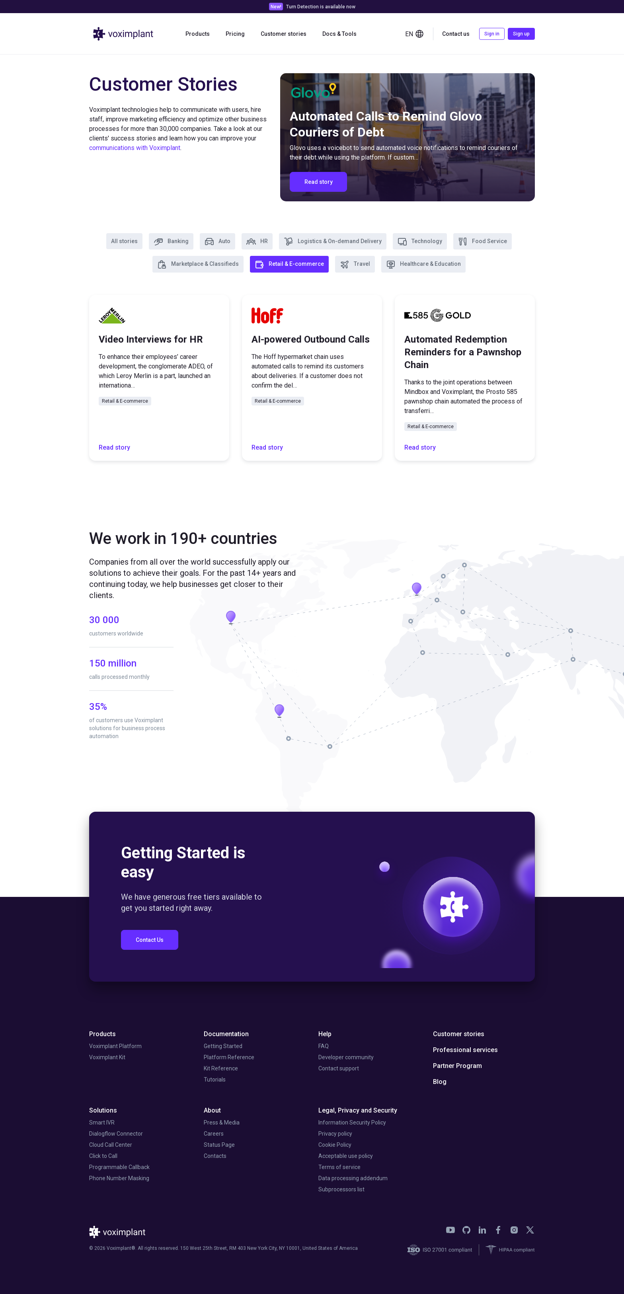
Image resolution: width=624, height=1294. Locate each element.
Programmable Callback (119, 1167)
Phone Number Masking (119, 1178)
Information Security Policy (352, 1122)
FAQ (323, 1046)
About (212, 1110)
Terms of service (339, 1167)
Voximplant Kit (107, 1057)
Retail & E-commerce (289, 264)
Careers (214, 1133)
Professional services (465, 1050)
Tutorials (215, 1079)
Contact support (338, 1068)
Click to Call (103, 1156)
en (414, 34)
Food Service (482, 241)
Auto (217, 241)
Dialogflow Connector (116, 1133)
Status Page (219, 1145)
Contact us (456, 34)
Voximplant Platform (115, 1046)
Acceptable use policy (345, 1156)
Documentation (226, 1034)
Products (197, 34)
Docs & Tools (339, 34)
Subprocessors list (341, 1189)
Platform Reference (229, 1057)
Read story (114, 447)
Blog (440, 1081)
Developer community (346, 1057)
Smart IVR (102, 1122)
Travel (355, 264)
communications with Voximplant (134, 148)
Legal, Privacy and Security (357, 1110)
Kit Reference (221, 1068)
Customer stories (283, 34)
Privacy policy (335, 1133)
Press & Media (222, 1122)
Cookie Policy (334, 1145)
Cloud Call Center (110, 1145)
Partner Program (457, 1066)
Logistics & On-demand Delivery (333, 241)
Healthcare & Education (423, 264)
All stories (124, 241)
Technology (420, 241)
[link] (450, 1230)
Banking (171, 241)
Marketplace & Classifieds (198, 264)
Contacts (215, 1156)
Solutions (103, 1110)
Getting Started (223, 1046)
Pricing (235, 34)
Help (325, 1034)
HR (257, 241)
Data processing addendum (353, 1178)
